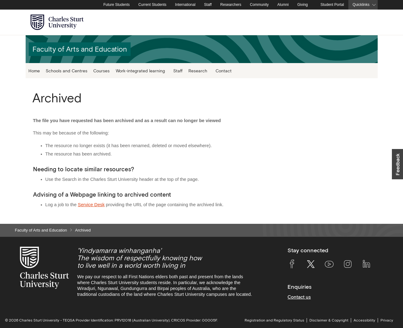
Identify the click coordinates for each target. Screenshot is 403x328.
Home (34, 70)
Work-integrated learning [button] (140, 70)
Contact (224, 70)
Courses (101, 70)
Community (259, 4)
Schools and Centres (66, 70)
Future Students (116, 4)
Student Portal (332, 4)
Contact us (299, 297)
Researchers (230, 4)
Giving (302, 4)
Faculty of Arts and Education (41, 230)
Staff (208, 4)
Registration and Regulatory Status (274, 320)
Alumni (283, 4)
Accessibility (364, 320)
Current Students (152, 4)
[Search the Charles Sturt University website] (366, 22)
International (185, 4)
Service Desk (91, 204)
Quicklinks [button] (361, 4)
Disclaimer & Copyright (328, 320)
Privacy (386, 320)
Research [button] (197, 70)
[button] (397, 164)
